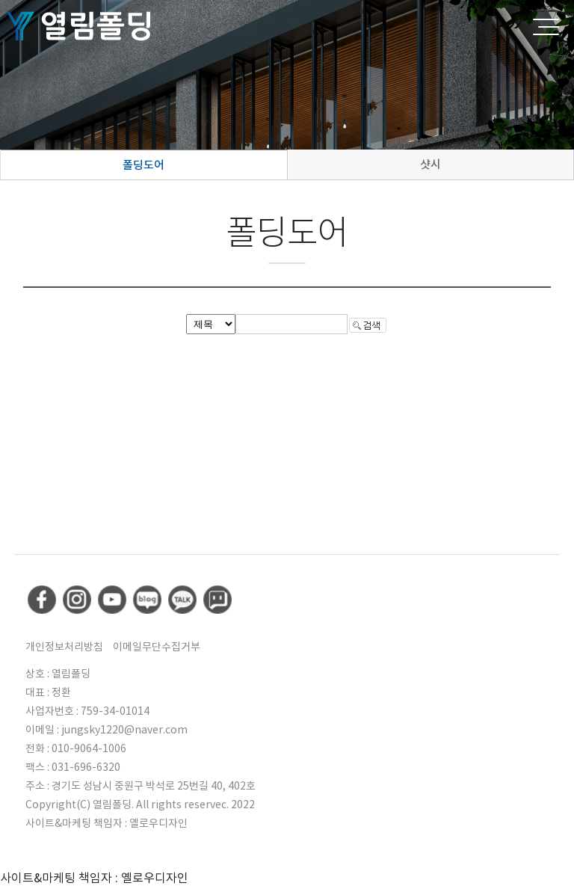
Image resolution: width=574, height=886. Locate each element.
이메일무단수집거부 (156, 646)
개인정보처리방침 (64, 646)
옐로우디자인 (158, 823)
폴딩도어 (143, 165)
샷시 (430, 164)
